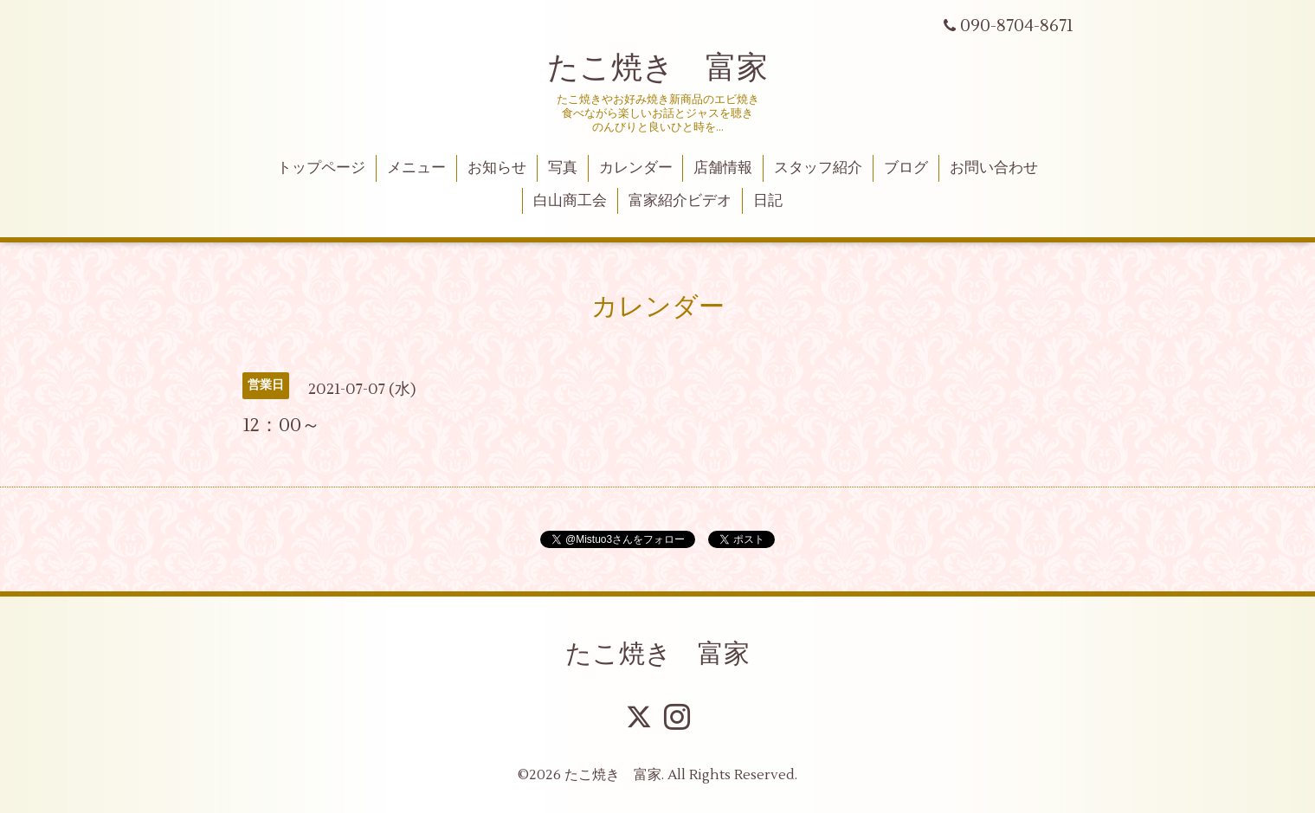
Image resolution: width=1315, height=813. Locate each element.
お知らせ (496, 167)
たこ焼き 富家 (657, 68)
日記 (768, 200)
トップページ (321, 167)
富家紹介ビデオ (680, 200)
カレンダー (636, 167)
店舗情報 (722, 167)
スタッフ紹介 (818, 167)
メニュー (416, 167)
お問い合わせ (994, 167)
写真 (562, 167)
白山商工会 (570, 200)
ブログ (906, 167)
